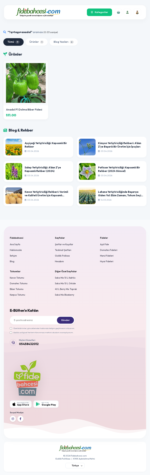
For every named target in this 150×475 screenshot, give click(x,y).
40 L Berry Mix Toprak (66, 289)
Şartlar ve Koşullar (64, 244)
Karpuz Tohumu (17, 294)
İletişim (13, 255)
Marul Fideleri (107, 255)
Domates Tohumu (18, 283)
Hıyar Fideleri (106, 261)
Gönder (65, 320)
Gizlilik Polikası (62, 255)
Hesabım (59, 261)
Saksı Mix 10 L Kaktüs (65, 277)
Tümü (13, 42)
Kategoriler (99, 12)
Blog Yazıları (64, 42)
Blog (12, 261)
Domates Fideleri (108, 250)
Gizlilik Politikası (62, 458)
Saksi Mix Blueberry (64, 294)
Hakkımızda (16, 250)
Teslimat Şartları (63, 250)
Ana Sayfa (15, 244)
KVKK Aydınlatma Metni (84, 458)
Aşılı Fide (104, 244)
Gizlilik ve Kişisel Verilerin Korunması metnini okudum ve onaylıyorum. (41, 332)
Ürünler (36, 42)
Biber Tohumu (16, 289)
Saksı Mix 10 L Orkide (65, 283)
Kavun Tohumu (17, 277)
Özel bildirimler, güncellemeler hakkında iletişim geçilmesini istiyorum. (42, 328)
